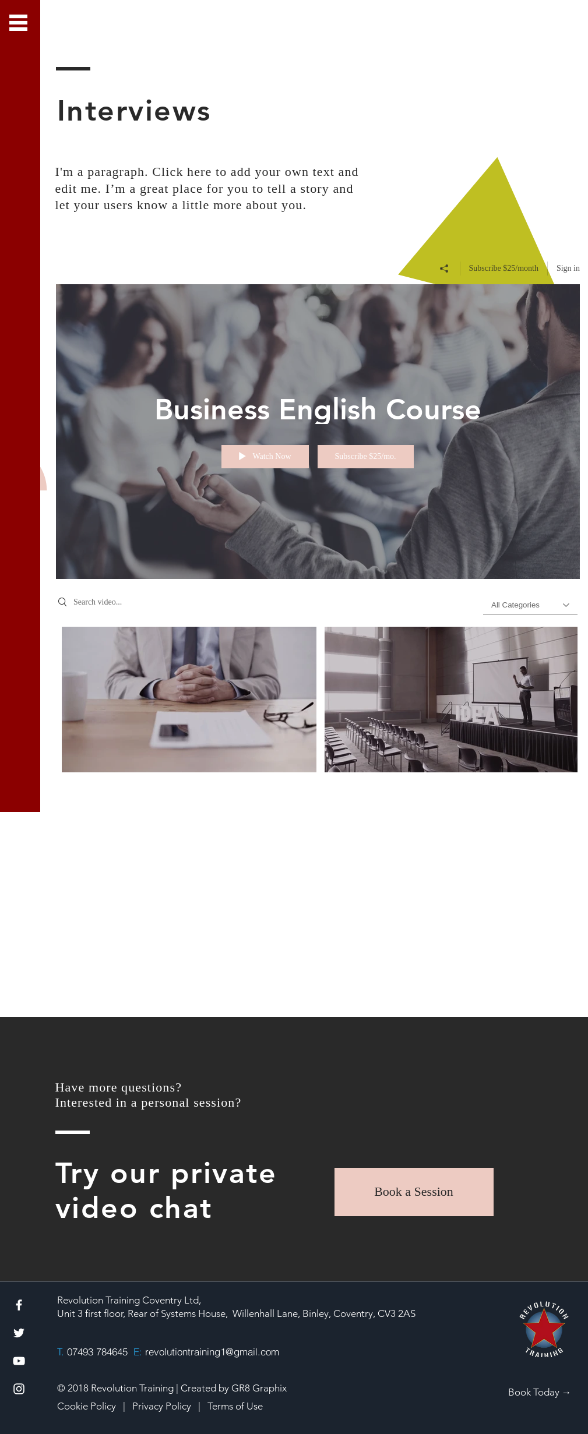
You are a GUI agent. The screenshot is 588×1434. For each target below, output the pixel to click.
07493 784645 (97, 1351)
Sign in (567, 267)
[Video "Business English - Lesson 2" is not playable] (451, 699)
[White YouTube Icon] (19, 1361)
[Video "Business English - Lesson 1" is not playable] (189, 699)
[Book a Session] (414, 1192)
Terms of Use (235, 1406)
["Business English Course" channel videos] (318, 777)
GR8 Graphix (259, 1388)
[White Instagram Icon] (19, 1389)
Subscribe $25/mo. (365, 456)
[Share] (444, 268)
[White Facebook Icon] (19, 1305)
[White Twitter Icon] (19, 1333)
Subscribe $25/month (503, 267)
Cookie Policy (86, 1406)
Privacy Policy (162, 1406)
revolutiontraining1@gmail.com (212, 1351)
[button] (18, 23)
